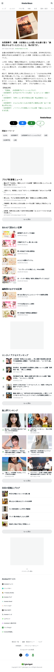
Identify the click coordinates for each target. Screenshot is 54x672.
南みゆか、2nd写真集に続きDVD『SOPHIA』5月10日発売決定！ (15, 430)
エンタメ (12, 8)
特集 (29, 8)
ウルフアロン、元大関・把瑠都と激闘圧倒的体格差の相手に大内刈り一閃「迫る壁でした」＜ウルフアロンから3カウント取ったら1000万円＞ (41, 475)
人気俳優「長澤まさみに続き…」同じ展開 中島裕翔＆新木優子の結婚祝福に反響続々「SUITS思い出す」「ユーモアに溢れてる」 (32, 361)
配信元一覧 (15, 642)
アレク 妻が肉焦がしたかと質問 (19, 516)
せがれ (5, 135)
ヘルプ (40, 642)
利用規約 (18, 646)
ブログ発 (21, 8)
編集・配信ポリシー (28, 642)
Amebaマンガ (8, 614)
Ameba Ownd (8, 601)
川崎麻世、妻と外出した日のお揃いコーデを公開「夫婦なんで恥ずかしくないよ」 (27, 204)
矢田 (45, 135)
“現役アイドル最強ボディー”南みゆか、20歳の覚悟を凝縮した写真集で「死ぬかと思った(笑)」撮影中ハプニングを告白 (15, 452)
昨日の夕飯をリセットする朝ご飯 (19, 494)
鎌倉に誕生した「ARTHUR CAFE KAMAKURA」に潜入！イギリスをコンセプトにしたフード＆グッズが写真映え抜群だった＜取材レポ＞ (32, 395)
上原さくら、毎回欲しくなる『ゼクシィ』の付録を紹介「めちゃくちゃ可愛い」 (27, 191)
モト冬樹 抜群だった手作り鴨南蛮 (19, 509)
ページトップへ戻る (27, 570)
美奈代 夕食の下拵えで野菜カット (19, 524)
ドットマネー (7, 588)
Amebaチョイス (8, 584)
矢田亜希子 (14, 135)
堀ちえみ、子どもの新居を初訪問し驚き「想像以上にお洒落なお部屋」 (26, 198)
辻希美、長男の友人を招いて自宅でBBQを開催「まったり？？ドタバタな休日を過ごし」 (27, 212)
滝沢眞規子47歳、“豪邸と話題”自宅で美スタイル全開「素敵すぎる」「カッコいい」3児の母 (32, 377)
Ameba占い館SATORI (10, 623)
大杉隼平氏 (6, 140)
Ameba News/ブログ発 (21, 48)
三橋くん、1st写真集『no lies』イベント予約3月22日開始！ (15, 473)
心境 (15, 140)
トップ (4, 8)
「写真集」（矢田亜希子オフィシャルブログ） (20, 90)
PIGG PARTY (7, 610)
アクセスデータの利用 (27, 650)
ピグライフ (7, 619)
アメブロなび (7, 627)
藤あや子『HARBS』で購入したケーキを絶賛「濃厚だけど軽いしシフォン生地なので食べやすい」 (28, 184)
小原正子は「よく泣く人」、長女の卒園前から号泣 (41, 430)
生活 (35, 8)
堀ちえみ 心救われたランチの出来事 (20, 501)
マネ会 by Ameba (8, 593)
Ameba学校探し (8, 632)
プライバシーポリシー (31, 646)
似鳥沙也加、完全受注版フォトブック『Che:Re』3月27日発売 (40, 451)
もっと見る (27, 219)
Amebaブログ (8, 597)
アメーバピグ (7, 606)
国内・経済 (43, 8)
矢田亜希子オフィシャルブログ (31, 135)
